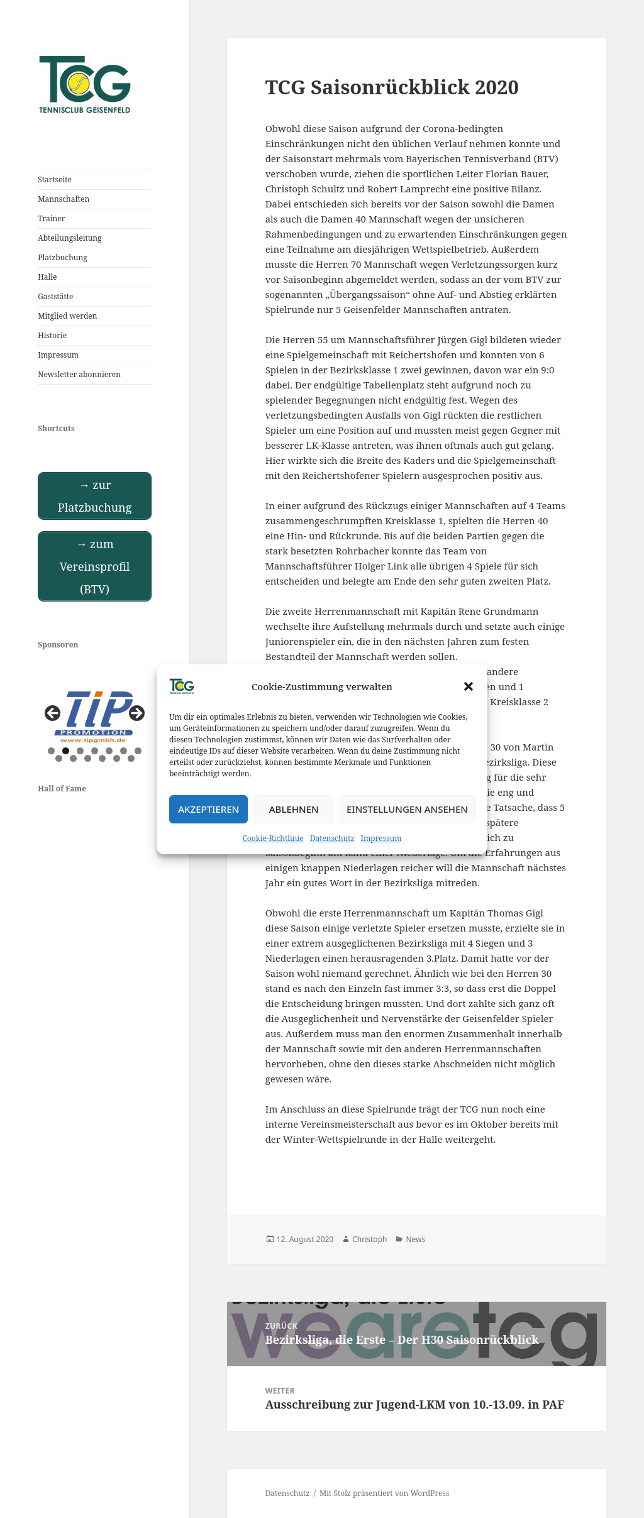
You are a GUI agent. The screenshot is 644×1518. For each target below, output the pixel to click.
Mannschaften (63, 199)
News (415, 1239)
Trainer (51, 218)
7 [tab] (138, 750)
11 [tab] (103, 758)
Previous (53, 714)
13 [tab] (132, 758)
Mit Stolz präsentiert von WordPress (384, 1493)
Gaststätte (55, 296)
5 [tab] (109, 750)
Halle (47, 277)
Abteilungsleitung (69, 238)
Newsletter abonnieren (79, 374)
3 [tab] (80, 750)
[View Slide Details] (95, 716)
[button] (468, 686)
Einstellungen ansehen (407, 809)
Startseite (55, 179)
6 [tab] (123, 750)
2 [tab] (65, 750)
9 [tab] (73, 758)
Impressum (381, 838)
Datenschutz (332, 838)
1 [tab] (51, 750)
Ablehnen (294, 809)
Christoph (369, 1239)
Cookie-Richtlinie (273, 838)
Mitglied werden (67, 316)
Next (135, 714)
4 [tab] (94, 750)
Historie (52, 335)
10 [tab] (88, 758)
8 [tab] (58, 758)
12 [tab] (117, 758)
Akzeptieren (208, 809)
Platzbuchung (62, 257)
